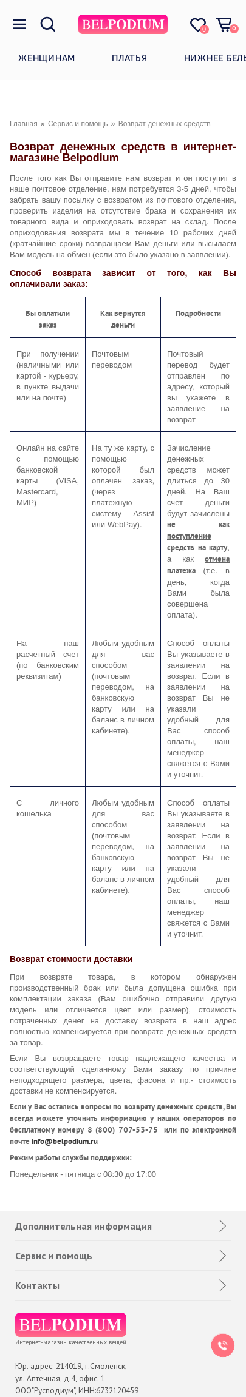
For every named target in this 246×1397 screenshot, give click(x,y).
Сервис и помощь (78, 124)
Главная (24, 124)
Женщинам (46, 58)
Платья (130, 58)
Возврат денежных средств (164, 124)
